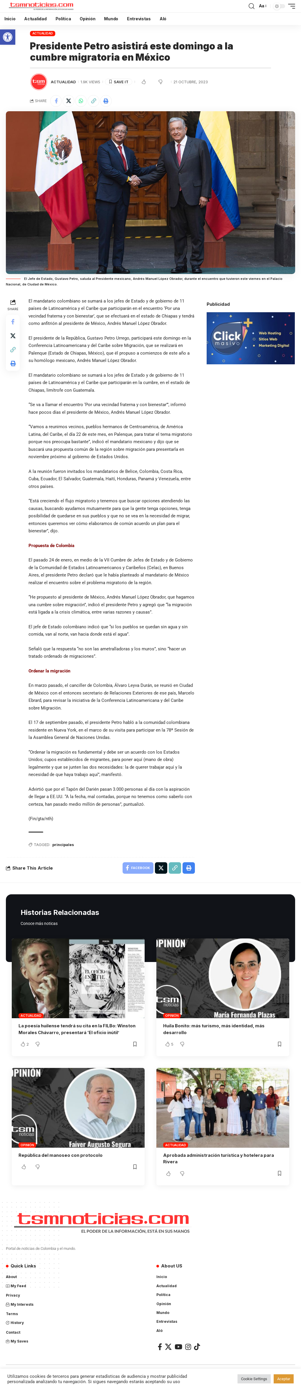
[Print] (107, 101)
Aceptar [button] (283, 1379)
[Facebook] (159, 1353)
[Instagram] (188, 1353)
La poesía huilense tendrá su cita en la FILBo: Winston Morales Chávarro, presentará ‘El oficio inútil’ (73, 1033)
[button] (7, 37)
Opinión (171, 1016)
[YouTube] (178, 1353)
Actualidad (42, 33)
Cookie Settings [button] (254, 1379)
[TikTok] (197, 1353)
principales (64, 845)
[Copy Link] (94, 101)
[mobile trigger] (290, 6)
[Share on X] (69, 101)
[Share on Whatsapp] (81, 101)
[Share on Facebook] (56, 101)
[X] (168, 1353)
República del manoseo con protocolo (61, 1161)
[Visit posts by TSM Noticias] (39, 82)
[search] (251, 6)
